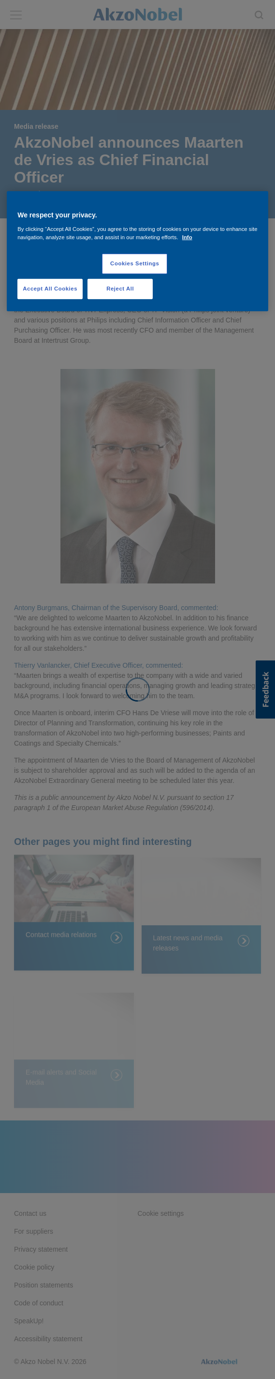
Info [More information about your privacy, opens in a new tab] (187, 237)
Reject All (120, 288)
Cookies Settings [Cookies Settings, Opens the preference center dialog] (134, 263)
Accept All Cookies (50, 288)
